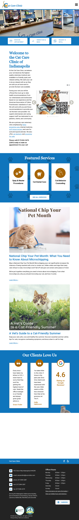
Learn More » (13, 280)
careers (62, 502)
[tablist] (53, 116)
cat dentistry (17, 134)
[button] (67, 85)
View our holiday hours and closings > (56, 494)
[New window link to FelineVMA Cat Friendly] (20, 510)
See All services (39, 197)
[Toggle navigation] (76, 4)
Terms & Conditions (23, 517)
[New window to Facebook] (64, 461)
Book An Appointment (17, 41)
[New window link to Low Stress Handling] (30, 510)
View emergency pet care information (56, 491)
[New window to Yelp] (68, 461)
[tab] (47, 116)
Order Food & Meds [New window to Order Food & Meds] (39, 41)
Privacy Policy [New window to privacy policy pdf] (14, 517)
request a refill (60, 41)
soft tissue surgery (15, 129)
